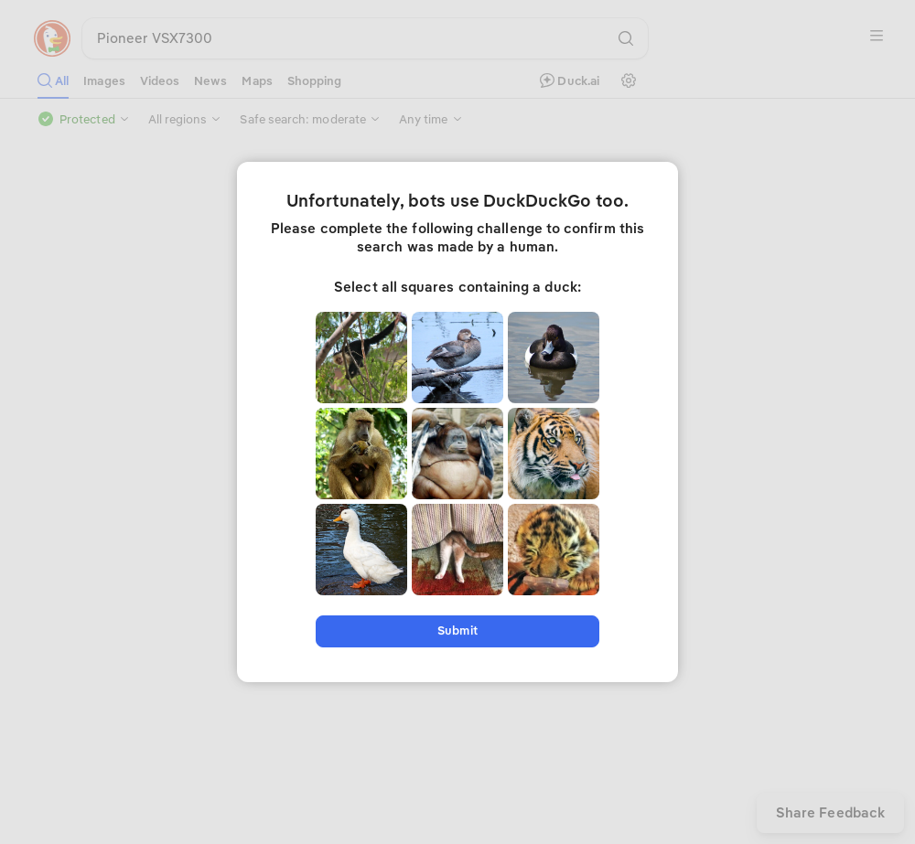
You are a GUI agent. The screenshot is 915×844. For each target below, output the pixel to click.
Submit (457, 630)
